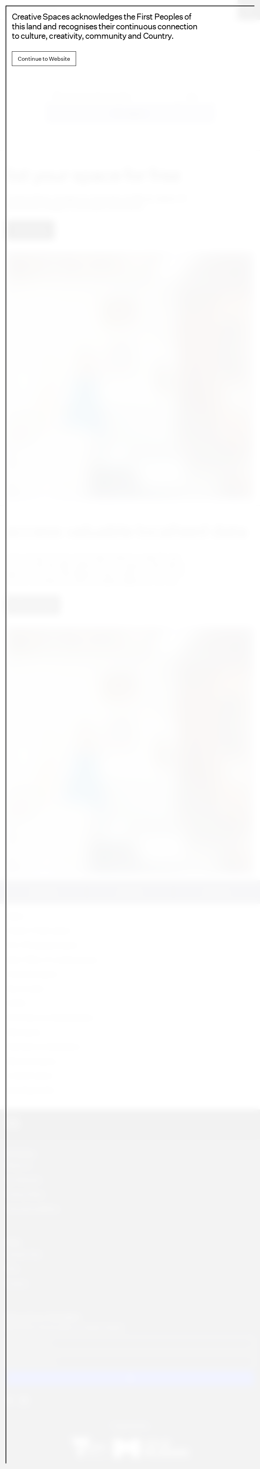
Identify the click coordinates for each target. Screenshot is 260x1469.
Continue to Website (44, 58)
